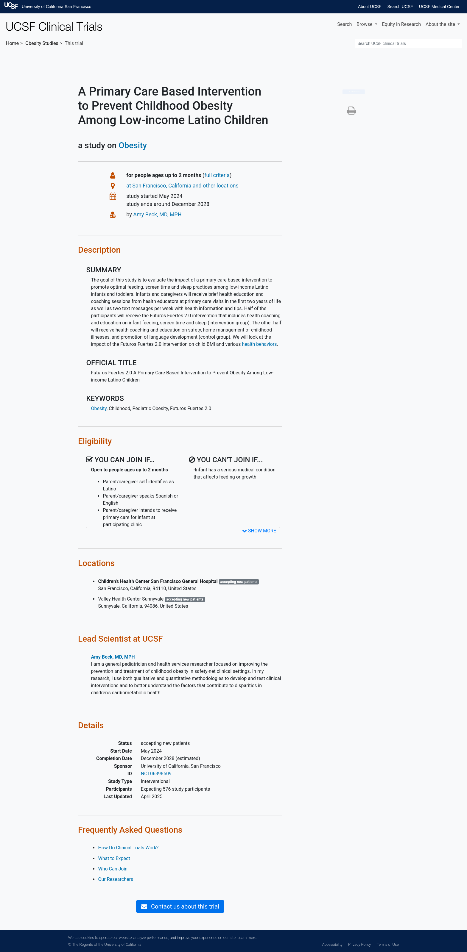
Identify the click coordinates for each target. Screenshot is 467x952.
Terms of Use (388, 944)
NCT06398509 (156, 773)
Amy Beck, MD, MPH (157, 214)
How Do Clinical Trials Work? (128, 848)
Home (12, 43)
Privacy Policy (359, 944)
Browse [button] (365, 24)
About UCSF (370, 6)
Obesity (133, 145)
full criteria (217, 175)
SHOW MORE (259, 531)
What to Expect (114, 858)
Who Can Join (112, 869)
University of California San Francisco (56, 6)
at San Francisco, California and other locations (182, 185)
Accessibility (332, 944)
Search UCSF (400, 6)
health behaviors (259, 344)
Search (344, 24)
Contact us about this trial (180, 906)
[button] (351, 112)
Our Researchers (115, 879)
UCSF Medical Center (439, 6)
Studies (41, 43)
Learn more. (247, 937)
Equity (401, 24)
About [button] (441, 24)
